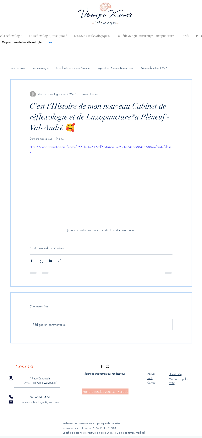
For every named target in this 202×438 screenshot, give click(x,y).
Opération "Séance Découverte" (116, 68)
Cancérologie (40, 68)
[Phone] (11, 397)
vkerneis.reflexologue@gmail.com (40, 402)
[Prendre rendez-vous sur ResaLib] (105, 391)
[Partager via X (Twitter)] (41, 261)
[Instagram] (107, 366)
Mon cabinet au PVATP (154, 68)
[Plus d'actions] (170, 94)
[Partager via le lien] (60, 261)
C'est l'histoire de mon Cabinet (73, 68)
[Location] (11, 378)
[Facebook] (102, 366)
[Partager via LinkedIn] (50, 261)
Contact (151, 382)
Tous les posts (17, 68)
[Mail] (11, 402)
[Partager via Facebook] (31, 261)
